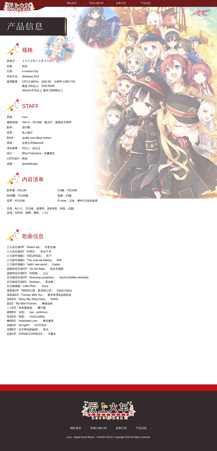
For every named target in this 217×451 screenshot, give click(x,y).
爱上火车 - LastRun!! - (108, 410)
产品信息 (145, 3)
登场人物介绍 (96, 3)
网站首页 (71, 3)
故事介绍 (121, 3)
